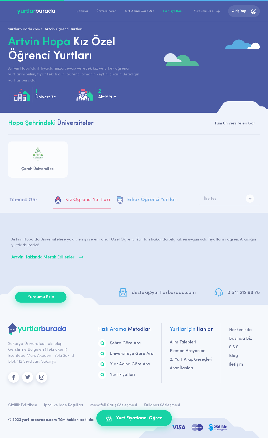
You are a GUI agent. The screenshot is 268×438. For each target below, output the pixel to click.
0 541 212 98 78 (243, 292)
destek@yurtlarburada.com (164, 292)
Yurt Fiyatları (172, 11)
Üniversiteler (106, 11)
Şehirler (82, 11)
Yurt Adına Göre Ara (139, 11)
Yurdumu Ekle (41, 297)
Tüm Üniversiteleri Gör (234, 123)
